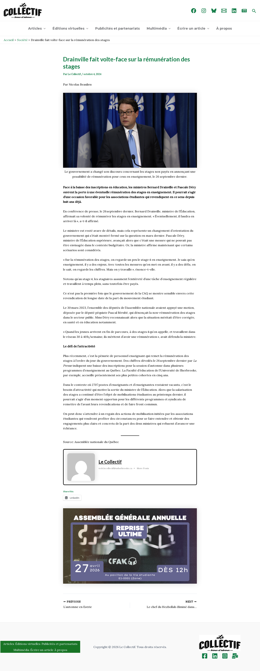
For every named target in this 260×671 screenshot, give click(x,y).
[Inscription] (235, 656)
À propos (223, 28)
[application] (45, 28)
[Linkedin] (215, 656)
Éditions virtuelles (71, 28)
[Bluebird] (213, 10)
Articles (38, 28)
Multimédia (158, 28)
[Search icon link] (254, 11)
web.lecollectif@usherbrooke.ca (115, 468)
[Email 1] (224, 10)
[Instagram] (203, 10)
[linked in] (234, 10)
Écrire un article (193, 28)
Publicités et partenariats (117, 28)
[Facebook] (193, 10)
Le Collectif (110, 461)
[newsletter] (244, 10)
